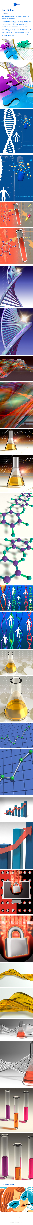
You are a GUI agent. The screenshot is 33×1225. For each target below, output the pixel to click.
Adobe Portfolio (19, 1222)
